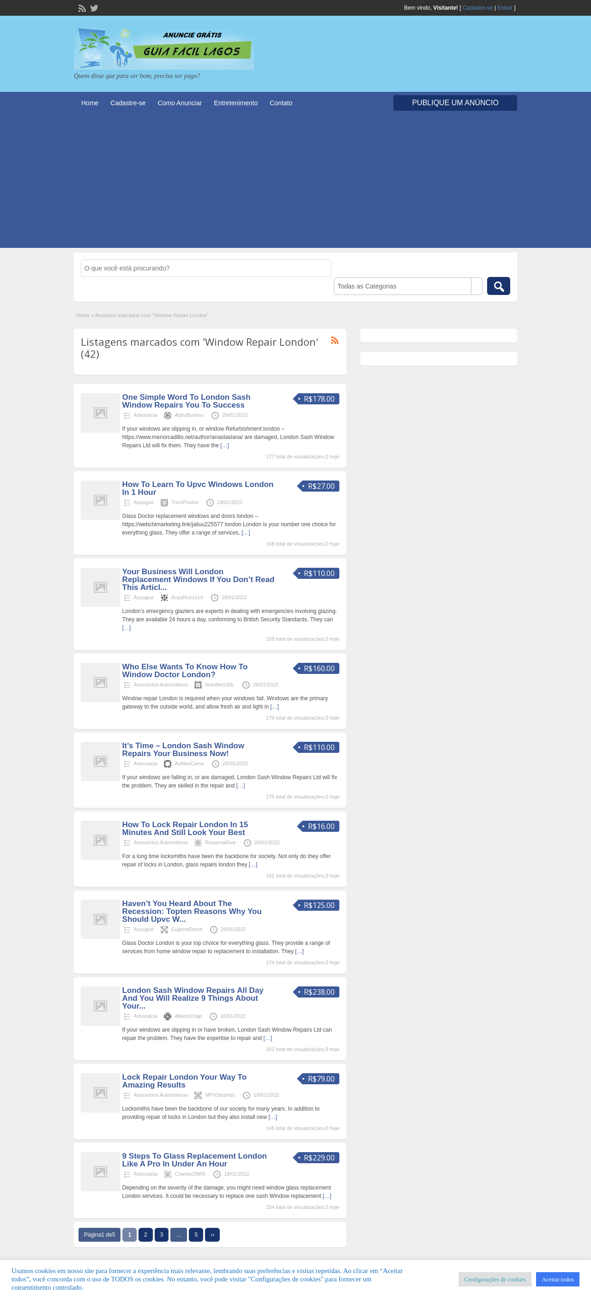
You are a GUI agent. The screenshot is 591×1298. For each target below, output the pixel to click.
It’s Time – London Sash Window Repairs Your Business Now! (183, 749)
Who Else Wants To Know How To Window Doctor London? (185, 670)
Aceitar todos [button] (558, 1279)
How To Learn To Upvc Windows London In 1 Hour (198, 488)
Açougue (144, 502)
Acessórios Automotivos (161, 684)
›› (212, 1235)
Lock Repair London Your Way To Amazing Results (184, 1081)
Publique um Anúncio (455, 103)
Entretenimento (236, 103)
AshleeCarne (189, 763)
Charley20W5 (190, 1174)
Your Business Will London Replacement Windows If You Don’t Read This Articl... (198, 579)
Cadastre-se (478, 8)
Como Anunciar (180, 103)
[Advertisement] (295, 183)
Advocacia (145, 415)
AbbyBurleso (189, 415)
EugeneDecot (186, 929)
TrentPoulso (185, 502)
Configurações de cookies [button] (495, 1279)
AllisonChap (188, 1016)
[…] (224, 445)
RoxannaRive (220, 842)
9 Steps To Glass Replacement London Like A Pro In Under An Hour (194, 1160)
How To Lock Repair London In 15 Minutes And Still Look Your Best (185, 828)
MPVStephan (220, 1095)
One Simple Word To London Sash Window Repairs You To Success (186, 401)
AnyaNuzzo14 (187, 597)
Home (89, 103)
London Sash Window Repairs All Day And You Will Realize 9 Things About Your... (193, 998)
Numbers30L (219, 684)
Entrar (505, 8)
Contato (281, 103)
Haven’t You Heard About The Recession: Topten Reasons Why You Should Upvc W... (192, 911)
